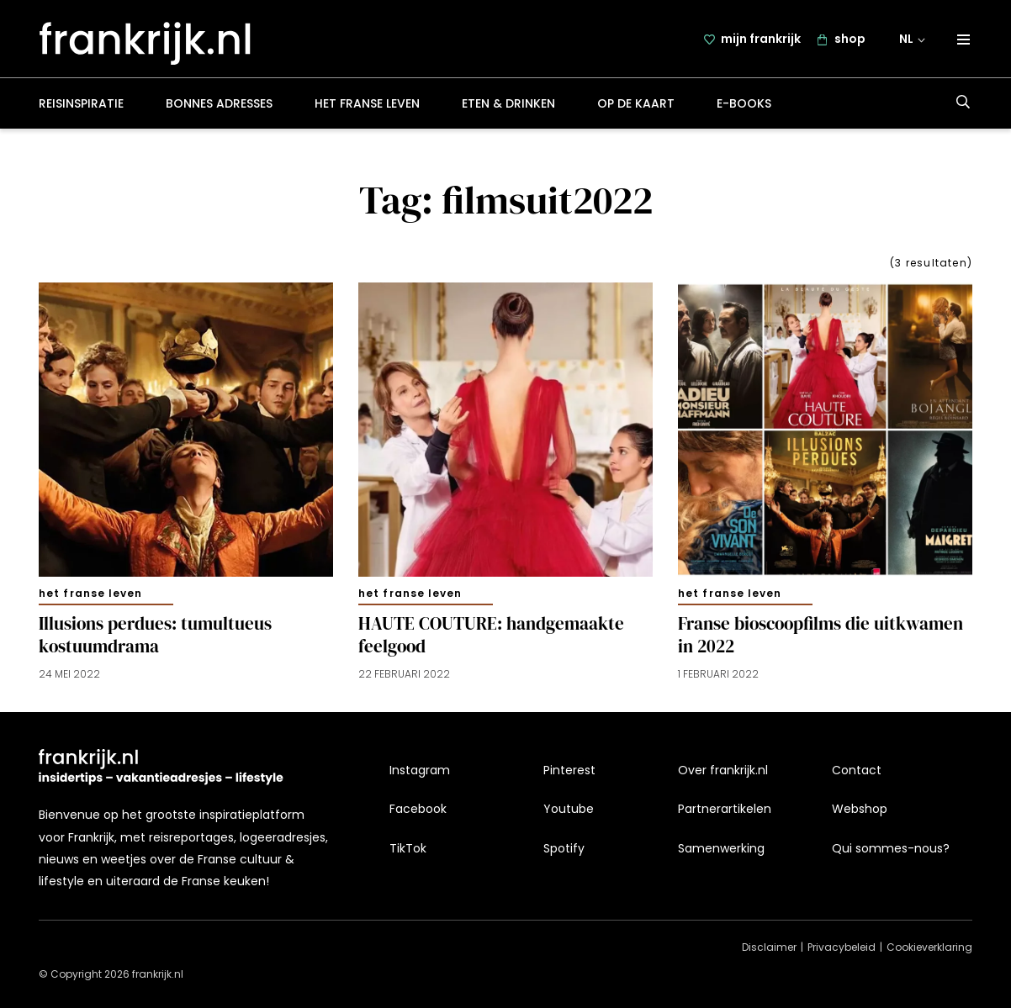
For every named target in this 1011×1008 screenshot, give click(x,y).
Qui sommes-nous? (891, 848)
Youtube (568, 809)
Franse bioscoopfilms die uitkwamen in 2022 (820, 636)
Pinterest (569, 770)
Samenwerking (721, 848)
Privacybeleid (841, 948)
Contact (856, 770)
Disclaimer (769, 948)
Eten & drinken (508, 104)
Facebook (418, 809)
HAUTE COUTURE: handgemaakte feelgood (491, 636)
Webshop (859, 809)
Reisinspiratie (81, 104)
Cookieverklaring (929, 948)
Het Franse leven (367, 104)
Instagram (419, 770)
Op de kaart (636, 104)
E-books (744, 104)
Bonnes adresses (219, 104)
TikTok (407, 848)
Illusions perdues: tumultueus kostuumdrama (155, 636)
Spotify (564, 848)
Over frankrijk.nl (723, 770)
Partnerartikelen (724, 809)
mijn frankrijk (761, 39)
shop (849, 39)
